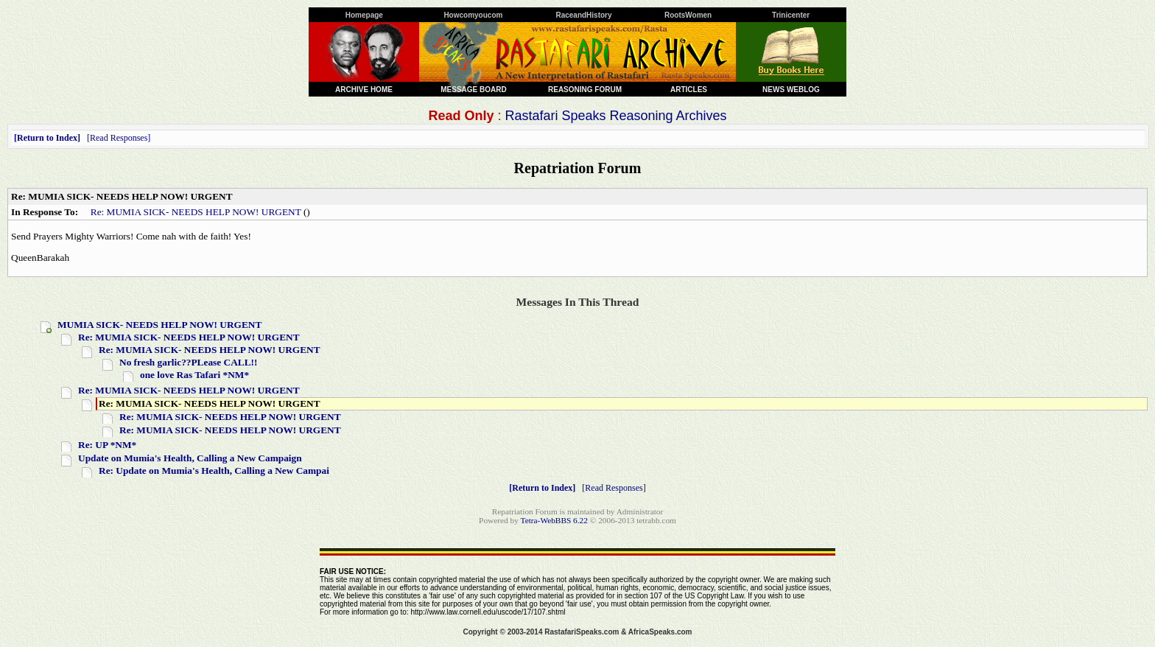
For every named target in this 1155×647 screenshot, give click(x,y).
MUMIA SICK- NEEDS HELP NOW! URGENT (159, 324)
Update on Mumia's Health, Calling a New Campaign (190, 458)
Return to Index (47, 138)
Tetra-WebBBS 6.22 (554, 520)
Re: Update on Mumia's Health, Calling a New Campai (214, 470)
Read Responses (118, 138)
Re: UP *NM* (107, 444)
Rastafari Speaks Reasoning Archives (615, 115)
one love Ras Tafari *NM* (194, 374)
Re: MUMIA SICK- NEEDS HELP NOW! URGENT (196, 211)
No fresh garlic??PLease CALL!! (188, 362)
